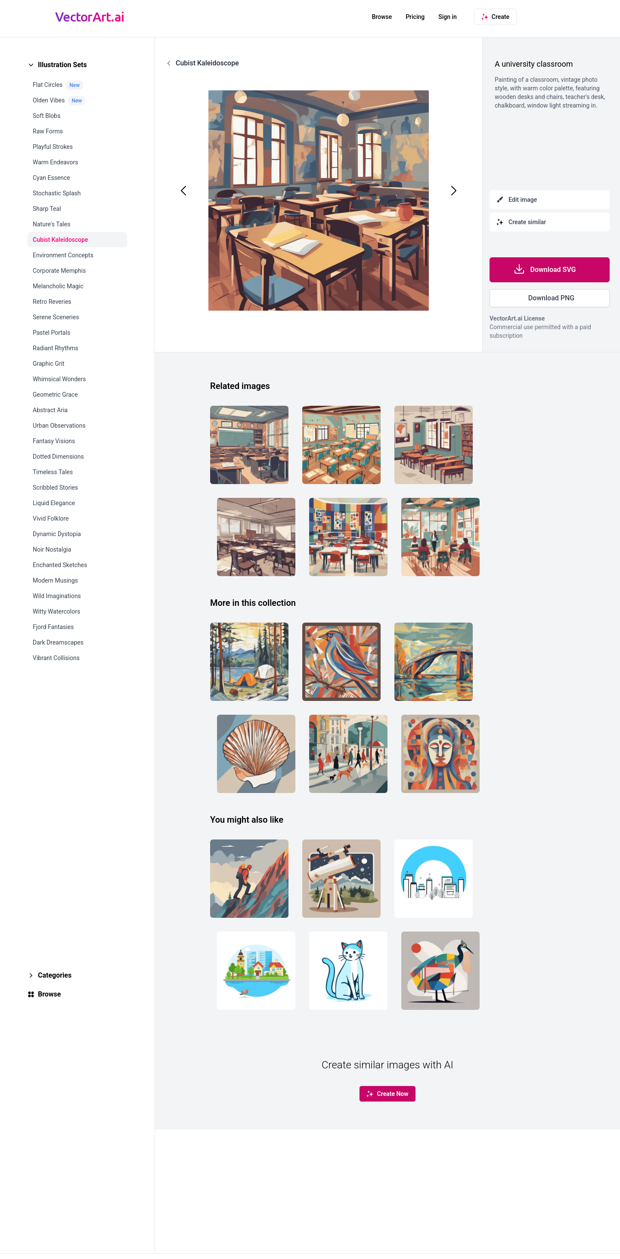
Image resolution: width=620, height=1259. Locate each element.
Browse (382, 16)
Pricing (415, 16)
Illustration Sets (62, 65)
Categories (54, 975)
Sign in (447, 16)
